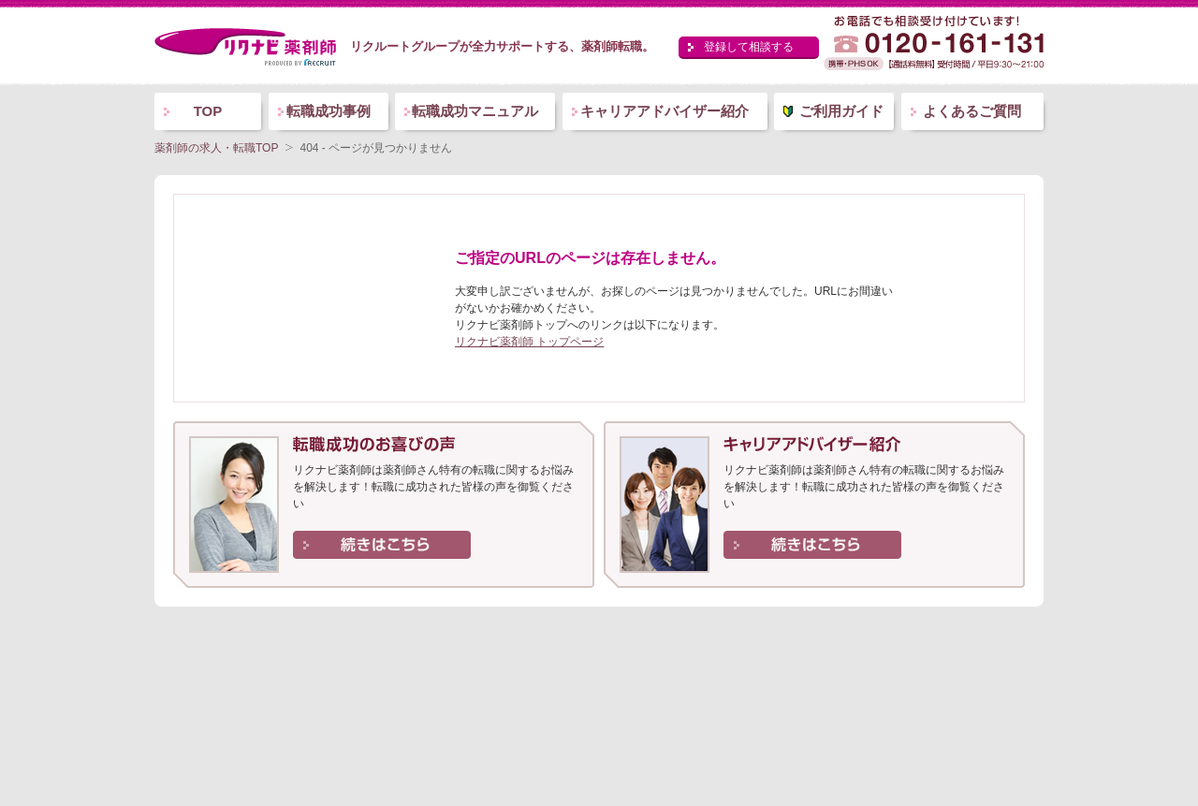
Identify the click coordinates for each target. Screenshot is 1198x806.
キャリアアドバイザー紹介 (664, 111)
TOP (208, 111)
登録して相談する (749, 46)
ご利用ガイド (841, 111)
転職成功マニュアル (475, 111)
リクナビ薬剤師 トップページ (529, 341)
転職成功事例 (328, 111)
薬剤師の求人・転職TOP (216, 147)
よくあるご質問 (972, 111)
